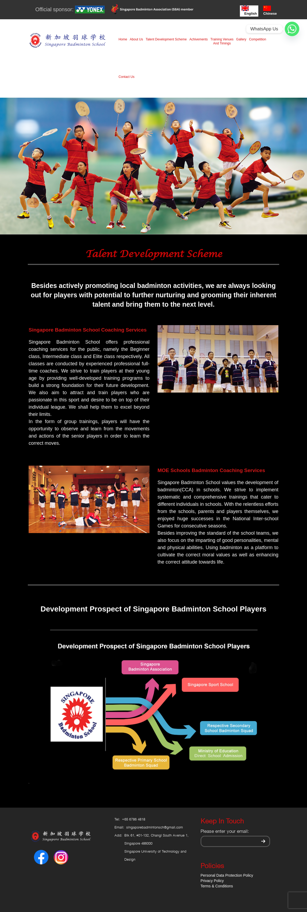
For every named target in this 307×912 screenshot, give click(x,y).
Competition (257, 39)
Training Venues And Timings (221, 41)
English (249, 11)
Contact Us (126, 77)
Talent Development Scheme (166, 39)
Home (122, 39)
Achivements (198, 39)
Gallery (241, 39)
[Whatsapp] (292, 29)
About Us (136, 39)
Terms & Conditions (217, 886)
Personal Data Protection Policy (227, 875)
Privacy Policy (212, 881)
